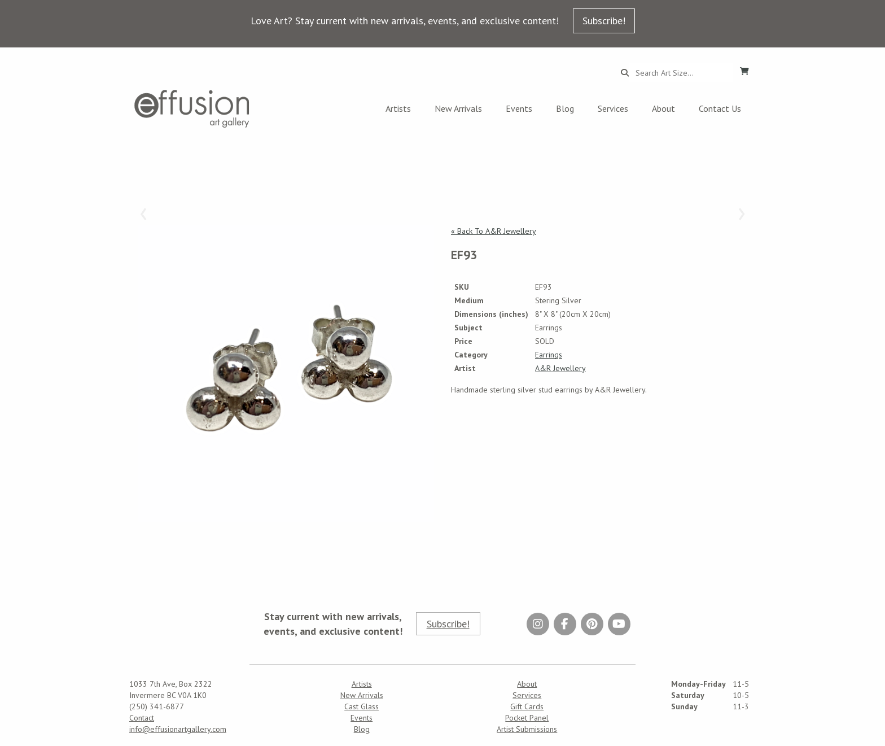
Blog (565, 108)
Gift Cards (527, 706)
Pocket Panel (527, 718)
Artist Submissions (527, 729)
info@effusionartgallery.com (177, 729)
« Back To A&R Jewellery (493, 231)
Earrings (548, 355)
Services (613, 108)
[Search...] (681, 72)
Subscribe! (603, 20)
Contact (141, 718)
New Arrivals (458, 108)
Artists (398, 108)
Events (519, 108)
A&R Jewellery (560, 368)
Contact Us (720, 108)
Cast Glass (361, 706)
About (663, 108)
